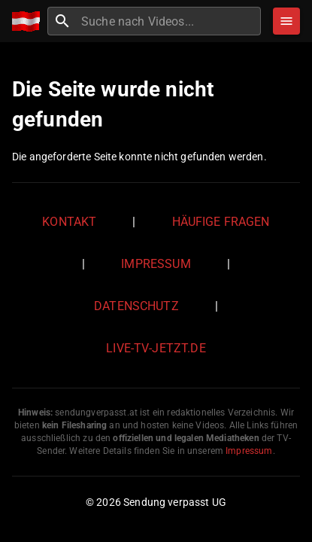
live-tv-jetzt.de (155, 348)
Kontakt (69, 222)
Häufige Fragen (221, 222)
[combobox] (169, 21)
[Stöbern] (286, 21)
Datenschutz (136, 306)
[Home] (29, 21)
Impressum (155, 264)
